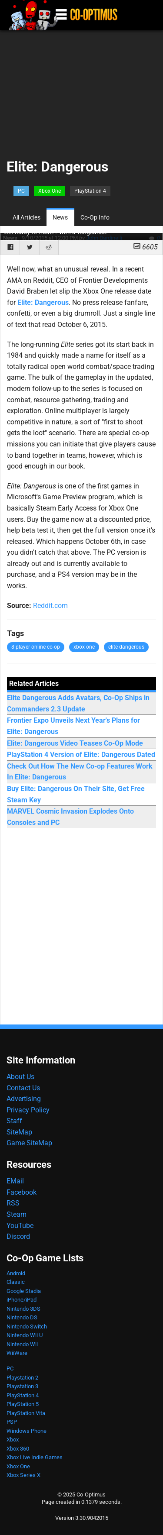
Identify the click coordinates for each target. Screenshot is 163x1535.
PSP (12, 1422)
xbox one (84, 647)
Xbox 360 (18, 1448)
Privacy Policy (28, 1110)
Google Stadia (24, 1291)
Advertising (24, 1099)
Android (16, 1273)
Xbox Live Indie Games (35, 1457)
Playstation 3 (22, 1386)
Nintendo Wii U (25, 1335)
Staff (14, 1121)
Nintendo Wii (22, 1344)
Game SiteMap (29, 1143)
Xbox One (49, 191)
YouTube (20, 1226)
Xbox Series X (23, 1475)
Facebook (22, 1192)
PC (21, 191)
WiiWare (17, 1353)
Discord (18, 1236)
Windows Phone (27, 1431)
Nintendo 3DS (23, 1309)
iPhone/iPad (22, 1299)
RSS (13, 1203)
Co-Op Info (95, 217)
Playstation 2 (22, 1377)
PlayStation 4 (90, 191)
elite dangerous (126, 647)
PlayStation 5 (23, 1404)
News (60, 217)
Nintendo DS (22, 1317)
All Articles (26, 217)
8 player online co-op (35, 647)
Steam (17, 1214)
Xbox (13, 1439)
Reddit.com (50, 605)
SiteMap (19, 1132)
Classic (16, 1282)
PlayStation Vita (26, 1413)
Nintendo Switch (27, 1326)
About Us (20, 1077)
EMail (15, 1181)
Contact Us (23, 1088)
